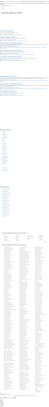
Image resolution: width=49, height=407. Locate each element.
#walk (6, 80)
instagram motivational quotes (23, 288)
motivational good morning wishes (23, 343)
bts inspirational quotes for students (8, 280)
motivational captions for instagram (23, 338)
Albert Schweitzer (18, 240)
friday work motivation (6, 334)
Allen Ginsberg (41, 235)
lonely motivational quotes (22, 303)
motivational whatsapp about (38, 248)
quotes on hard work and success (39, 294)
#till (9, 88)
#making (14, 40)
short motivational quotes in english (39, 330)
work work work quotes (38, 391)
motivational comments (22, 339)
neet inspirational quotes (38, 254)
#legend (19, 88)
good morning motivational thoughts (8, 355)
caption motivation (6, 293)
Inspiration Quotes (5, 153)
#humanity (21, 47)
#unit (2, 60)
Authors (3, 7)
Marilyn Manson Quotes (5, 211)
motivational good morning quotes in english (25, 340)
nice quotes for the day (38, 264)
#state (7, 60)
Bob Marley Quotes (5, 201)
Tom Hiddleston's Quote (7, 91)
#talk (13, 80)
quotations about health (38, 290)
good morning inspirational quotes (8, 343)
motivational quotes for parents (23, 373)
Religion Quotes (4, 159)
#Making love (18, 40)
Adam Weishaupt (6, 236)
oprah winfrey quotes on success (39, 275)
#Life (21, 34)
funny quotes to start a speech (8, 335)
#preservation (15, 54)
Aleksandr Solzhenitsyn (30, 236)
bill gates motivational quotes (7, 275)
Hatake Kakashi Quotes (5, 214)
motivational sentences (22, 389)
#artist (3, 89)
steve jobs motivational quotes (39, 345)
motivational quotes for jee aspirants (24, 365)
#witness (5, 47)
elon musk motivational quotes (8, 314)
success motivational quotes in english (40, 354)
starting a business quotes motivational (40, 343)
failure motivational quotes (7, 325)
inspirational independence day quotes (24, 258)
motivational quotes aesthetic (23, 353)
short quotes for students (38, 334)
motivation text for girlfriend (22, 330)
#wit (7, 47)
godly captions (6, 338)
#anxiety (45, 47)
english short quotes (6, 319)
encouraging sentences (7, 318)
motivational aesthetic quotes (23, 333)
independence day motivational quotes (9, 388)
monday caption (21, 315)
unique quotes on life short (38, 369)
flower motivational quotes (7, 333)
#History (13, 89)
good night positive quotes (7, 370)
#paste (8, 34)
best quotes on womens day (7, 269)
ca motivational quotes (7, 283)
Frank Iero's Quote (6, 31)
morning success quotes (22, 325)
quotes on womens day (38, 298)
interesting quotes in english (23, 289)
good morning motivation (7, 350)
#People (1, 81)
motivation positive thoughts (22, 329)
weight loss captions (37, 383)
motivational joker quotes (22, 345)
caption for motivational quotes (8, 285)
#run (5, 34)
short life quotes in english (38, 328)
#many (11, 40)
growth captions (6, 374)
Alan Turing (17, 237)
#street (15, 80)
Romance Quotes (4, 146)
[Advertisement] (24, 21)
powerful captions (37, 289)
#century (45, 88)
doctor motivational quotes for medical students (10, 309)
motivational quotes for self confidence (24, 375)
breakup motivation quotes (7, 278)
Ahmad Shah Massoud (7, 240)
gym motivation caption (7, 375)
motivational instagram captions (23, 344)
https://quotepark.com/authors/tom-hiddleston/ (9, 94)
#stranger (18, 80)
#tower (7, 88)
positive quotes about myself (38, 283)
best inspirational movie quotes (8, 264)
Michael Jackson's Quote (8, 76)
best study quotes (6, 273)
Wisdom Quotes (4, 143)
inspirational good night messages (23, 254)
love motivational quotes (22, 308)
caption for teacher (6, 289)
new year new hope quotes (38, 263)
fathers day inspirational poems (8, 330)
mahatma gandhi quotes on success (24, 310)
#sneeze (13, 60)
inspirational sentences (22, 278)
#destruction (32, 47)
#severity (10, 47)
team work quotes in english (38, 360)
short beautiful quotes (37, 325)
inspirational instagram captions (23, 259)
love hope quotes (21, 305)
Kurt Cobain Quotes (5, 191)
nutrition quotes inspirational (38, 268)
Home (3, 6)
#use (8, 80)
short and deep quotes (38, 324)
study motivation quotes (38, 349)
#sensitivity (3, 54)
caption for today (6, 290)
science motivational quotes (38, 320)
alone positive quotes (6, 258)
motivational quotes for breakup (23, 360)
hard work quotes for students (7, 380)
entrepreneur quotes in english (8, 320)
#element (25, 88)
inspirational (5, 389)
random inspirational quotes (38, 300)
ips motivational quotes (22, 290)
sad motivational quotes (38, 310)
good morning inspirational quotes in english (9, 344)
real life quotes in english (38, 304)
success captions (37, 350)
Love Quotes (4, 131)
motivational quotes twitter (22, 385)
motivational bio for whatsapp (23, 335)
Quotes (3, 140)
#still (20, 80)
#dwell (14, 34)
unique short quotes (37, 370)
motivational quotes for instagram (23, 364)
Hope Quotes (4, 150)
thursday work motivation (38, 364)
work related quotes (37, 390)
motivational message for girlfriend (23, 348)
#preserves (10, 54)
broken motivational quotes (7, 279)
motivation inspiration (22, 328)
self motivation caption (38, 323)
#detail (29, 88)
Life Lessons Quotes (5, 156)
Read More (45, 241)
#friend (39, 80)
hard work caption (6, 379)
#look (31, 80)
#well (2, 88)
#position (16, 60)
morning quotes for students (23, 323)
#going (36, 80)
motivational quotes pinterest (23, 383)
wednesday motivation (38, 379)
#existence (27, 47)
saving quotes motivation (38, 319)
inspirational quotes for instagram (23, 269)
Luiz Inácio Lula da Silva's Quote (10, 57)
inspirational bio (21, 248)
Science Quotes (4, 169)
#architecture (7, 89)
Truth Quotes (4, 141)
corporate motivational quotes (7, 303)
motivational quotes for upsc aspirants (24, 378)
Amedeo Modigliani (41, 236)
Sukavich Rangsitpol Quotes (6, 194)
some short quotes (37, 340)
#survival (11, 88)
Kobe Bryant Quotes (5, 203)
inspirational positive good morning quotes (24, 264)
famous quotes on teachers (7, 328)
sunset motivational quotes (38, 355)
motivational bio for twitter (22, 334)
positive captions (37, 280)
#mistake (8, 40)
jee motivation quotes (22, 293)
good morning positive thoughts (8, 359)
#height (34, 80)
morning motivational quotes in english (24, 320)
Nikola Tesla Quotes (5, 213)
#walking (3, 80)
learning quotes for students (22, 299)
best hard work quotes (7, 263)
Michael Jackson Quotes (5, 204)
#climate (39, 47)
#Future (16, 34)
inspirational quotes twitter (22, 275)
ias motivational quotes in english (8, 385)
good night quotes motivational (8, 373)
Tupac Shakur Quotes (5, 190)
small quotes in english (38, 339)
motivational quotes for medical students (24, 368)
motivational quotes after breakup (23, 354)
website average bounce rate (31, 395)
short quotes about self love (38, 333)
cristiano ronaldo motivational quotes (8, 304)
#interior (22, 88)
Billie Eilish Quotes (5, 198)
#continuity (21, 54)
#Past (19, 34)
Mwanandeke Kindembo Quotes (7, 188)
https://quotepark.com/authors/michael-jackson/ (9, 79)
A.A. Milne (5, 235)
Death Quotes (4, 147)
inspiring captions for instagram (23, 285)
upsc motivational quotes (38, 374)
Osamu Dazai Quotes (5, 207)
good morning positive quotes (7, 358)
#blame (42, 47)
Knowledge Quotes (5, 167)
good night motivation (6, 368)
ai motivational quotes (6, 253)
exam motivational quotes (7, 323)
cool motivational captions (7, 299)
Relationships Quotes (5, 160)
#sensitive (7, 54)
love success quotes (22, 309)
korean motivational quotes (22, 298)
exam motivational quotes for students (9, 324)
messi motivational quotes (22, 314)
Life (2, 166)
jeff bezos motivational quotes (23, 294)
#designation (35, 88)
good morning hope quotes (7, 340)
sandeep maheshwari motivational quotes (40, 314)
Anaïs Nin (40, 240)
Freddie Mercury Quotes (5, 197)
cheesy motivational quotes (7, 295)
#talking (10, 80)
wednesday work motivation (38, 380)
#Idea (46, 80)
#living (13, 95)
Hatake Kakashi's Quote (7, 37)
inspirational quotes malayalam (23, 274)
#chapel (42, 88)
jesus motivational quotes (22, 295)
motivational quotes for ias (22, 363)
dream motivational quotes (7, 313)
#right (4, 95)
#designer (31, 88)
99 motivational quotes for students (8, 248)
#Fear (6, 48)
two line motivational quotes (38, 368)
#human (24, 47)
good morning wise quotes (7, 365)
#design (39, 88)
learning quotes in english (22, 300)
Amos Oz (40, 237)
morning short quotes (22, 324)
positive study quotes (37, 288)
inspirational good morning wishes (23, 253)
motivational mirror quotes (22, 349)
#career (42, 80)
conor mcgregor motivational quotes (8, 298)
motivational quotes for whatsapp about (24, 380)
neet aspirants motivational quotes (39, 253)
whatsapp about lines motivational (39, 384)
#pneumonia (20, 60)
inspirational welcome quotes (23, 284)
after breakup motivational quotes (8, 249)
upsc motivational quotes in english (39, 375)
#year (2, 47)
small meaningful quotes (38, 338)
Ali (27, 240)
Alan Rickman (17, 236)
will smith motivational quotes (38, 385)
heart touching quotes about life (8, 383)
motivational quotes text (22, 384)
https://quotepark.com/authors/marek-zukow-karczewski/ (10, 46)
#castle (1, 89)
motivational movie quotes (22, 350)
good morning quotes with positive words (9, 364)
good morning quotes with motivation (8, 363)
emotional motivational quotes (8, 315)
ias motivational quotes (7, 384)
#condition (35, 47)
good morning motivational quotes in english (9, 354)
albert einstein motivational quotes (8, 254)
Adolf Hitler (5, 237)
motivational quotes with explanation (24, 388)
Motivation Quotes (5, 170)
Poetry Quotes (4, 144)
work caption (36, 389)
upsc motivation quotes (38, 373)
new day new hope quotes (38, 258)
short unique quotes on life (38, 335)
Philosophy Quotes (5, 137)
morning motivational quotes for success (24, 319)
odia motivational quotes (38, 269)
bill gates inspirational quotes (7, 274)
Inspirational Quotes (5, 134)
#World (33, 54)
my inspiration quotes (37, 249)
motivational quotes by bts (22, 358)
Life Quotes (4, 133)
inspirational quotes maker (22, 273)
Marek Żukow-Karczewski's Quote (11, 43)
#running (3, 34)
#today (5, 60)
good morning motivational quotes (8, 353)
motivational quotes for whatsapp (23, 379)
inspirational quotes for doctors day (23, 268)
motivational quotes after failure (23, 355)
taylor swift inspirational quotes (39, 358)
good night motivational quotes (8, 369)
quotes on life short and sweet (38, 295)
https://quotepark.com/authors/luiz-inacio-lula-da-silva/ (10, 59)
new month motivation (37, 259)
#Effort (27, 54)
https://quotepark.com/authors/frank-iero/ (8, 33)
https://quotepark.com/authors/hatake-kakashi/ (9, 39)
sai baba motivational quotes (38, 313)
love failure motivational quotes (23, 304)
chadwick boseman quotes (7, 294)
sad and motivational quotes (38, 309)
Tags (2, 8)
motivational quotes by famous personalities (25, 359)
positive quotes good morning (38, 285)
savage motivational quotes (38, 318)
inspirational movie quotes (22, 263)
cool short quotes (6, 300)
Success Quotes (4, 163)
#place (3, 40)
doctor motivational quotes (7, 308)
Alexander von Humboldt (30, 237)
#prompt (15, 47)
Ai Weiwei (17, 235)
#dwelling (10, 34)
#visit (4, 88)
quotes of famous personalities (39, 293)
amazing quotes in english (7, 259)
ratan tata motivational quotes (38, 303)
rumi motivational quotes (38, 308)
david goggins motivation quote (8, 305)
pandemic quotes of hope (38, 278)
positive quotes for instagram (38, 284)
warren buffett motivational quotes (39, 378)
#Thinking (21, 40)
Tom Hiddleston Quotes (5, 200)
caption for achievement (7, 284)
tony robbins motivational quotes (39, 365)
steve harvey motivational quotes (39, 344)
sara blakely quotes (37, 315)
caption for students (6, 288)
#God (4, 81)
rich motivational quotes (38, 305)
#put (12, 47)
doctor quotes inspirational (7, 310)
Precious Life (2, 4)
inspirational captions (22, 249)
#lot (29, 80)
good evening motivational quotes (8, 339)
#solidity (10, 60)
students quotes (37, 348)
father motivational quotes (7, 329)
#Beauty (30, 54)
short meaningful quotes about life (39, 329)
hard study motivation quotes (7, 378)
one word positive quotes (38, 274)
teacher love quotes (37, 359)
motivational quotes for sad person (23, 374)
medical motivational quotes (22, 313)
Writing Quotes (4, 154)
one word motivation (37, 273)
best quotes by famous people (8, 268)
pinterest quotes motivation (38, 279)
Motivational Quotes (5, 157)
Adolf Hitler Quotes (5, 210)
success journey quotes (38, 353)
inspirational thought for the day (23, 283)
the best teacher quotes (38, 363)
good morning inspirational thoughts (8, 345)
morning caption (21, 318)
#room (23, 80)
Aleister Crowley (29, 235)
